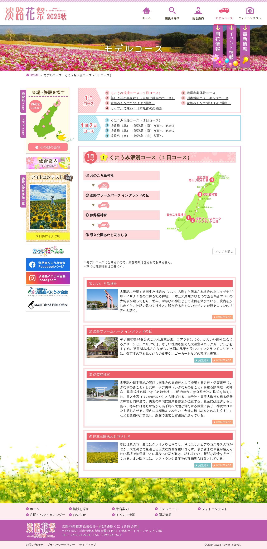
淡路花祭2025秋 (41, 530)
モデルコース (168, 509)
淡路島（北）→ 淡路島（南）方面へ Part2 (143, 130)
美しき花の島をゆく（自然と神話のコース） (143, 98)
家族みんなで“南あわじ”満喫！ (209, 103)
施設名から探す (23, 101)
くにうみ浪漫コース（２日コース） (136, 120)
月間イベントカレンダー (47, 515)
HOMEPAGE (223, 317)
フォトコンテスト (214, 509)
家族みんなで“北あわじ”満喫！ (133, 103)
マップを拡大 (224, 251)
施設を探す (81, 509)
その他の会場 (47, 147)
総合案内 (122, 509)
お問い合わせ (34, 544)
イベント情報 (231, 48)
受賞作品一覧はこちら (23, 191)
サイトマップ (87, 544)
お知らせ (245, 48)
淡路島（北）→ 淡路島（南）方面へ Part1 (143, 125)
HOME (34, 75)
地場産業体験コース (201, 93)
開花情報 (218, 48)
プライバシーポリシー (61, 544)
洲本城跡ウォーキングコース (207, 98)
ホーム (34, 509)
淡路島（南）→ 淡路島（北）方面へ (137, 136)
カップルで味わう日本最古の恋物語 (136, 108)
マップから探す (23, 126)
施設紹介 (203, 360)
